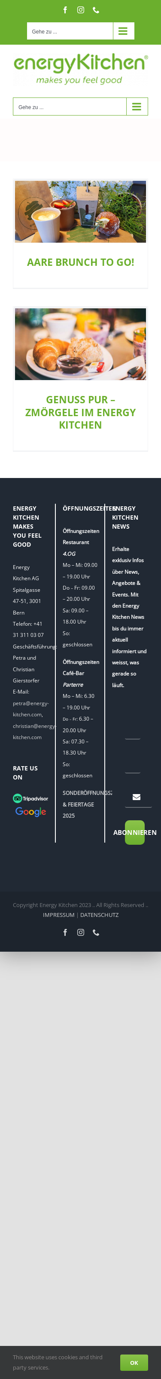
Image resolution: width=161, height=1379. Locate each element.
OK (134, 1363)
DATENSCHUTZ (99, 915)
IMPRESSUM (59, 915)
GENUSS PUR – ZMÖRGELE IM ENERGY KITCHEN (80, 412)
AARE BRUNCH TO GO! (80, 262)
